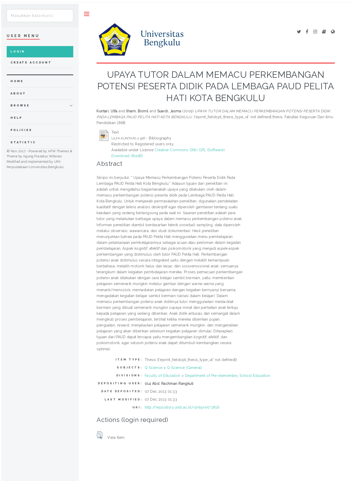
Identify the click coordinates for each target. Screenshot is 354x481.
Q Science (154, 368)
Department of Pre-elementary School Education (227, 376)
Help (16, 117)
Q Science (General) (184, 368)
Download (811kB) (127, 156)
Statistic (23, 142)
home (17, 81)
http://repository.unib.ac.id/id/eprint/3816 (182, 407)
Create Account (31, 62)
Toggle (87, 14)
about (18, 93)
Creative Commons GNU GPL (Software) (189, 150)
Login (18, 51)
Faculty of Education (162, 376)
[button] (99, 435)
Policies (21, 130)
